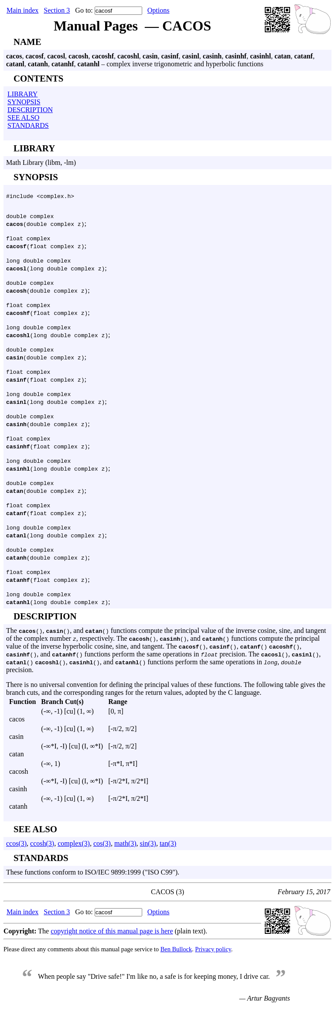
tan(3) (168, 868)
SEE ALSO (23, 117)
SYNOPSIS (24, 102)
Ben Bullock (176, 973)
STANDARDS (28, 125)
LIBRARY (22, 94)
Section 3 (57, 10)
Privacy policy (213, 973)
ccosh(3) (42, 868)
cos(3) (102, 868)
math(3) (125, 868)
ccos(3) (16, 868)
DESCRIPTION (30, 109)
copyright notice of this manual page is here (112, 956)
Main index (22, 10)
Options (158, 10)
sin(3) (148, 868)
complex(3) (74, 868)
